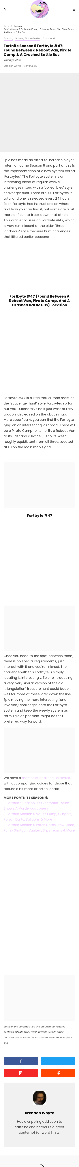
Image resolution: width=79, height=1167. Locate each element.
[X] (35, 1156)
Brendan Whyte (12, 65)
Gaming (8, 38)
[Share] (21, 999)
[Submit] (58, 1011)
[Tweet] (58, 999)
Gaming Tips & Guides (27, 38)
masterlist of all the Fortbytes (46, 715)
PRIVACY (56, 1147)
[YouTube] (43, 1156)
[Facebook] (28, 1156)
